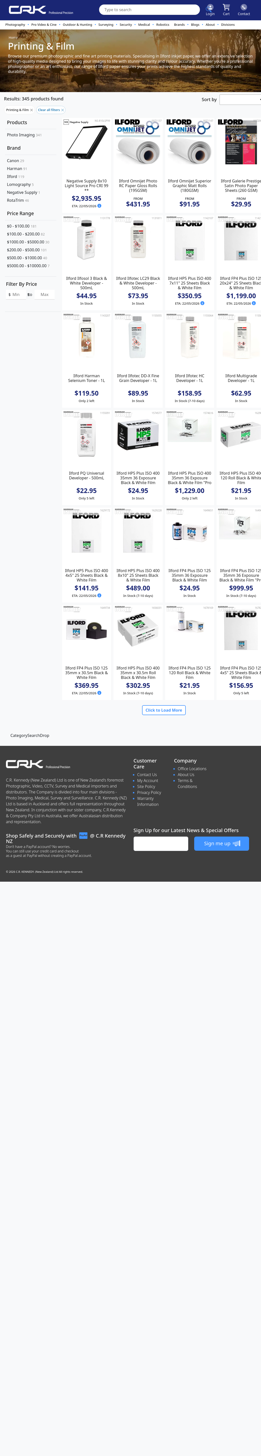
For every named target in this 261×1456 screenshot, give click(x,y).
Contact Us (147, 774)
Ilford (15, 176)
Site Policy (146, 786)
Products (17, 122)
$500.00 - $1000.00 (27, 258)
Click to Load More (164, 710)
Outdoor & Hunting (77, 24)
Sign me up (222, 843)
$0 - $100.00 (22, 226)
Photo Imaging (24, 135)
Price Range (20, 213)
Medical (144, 24)
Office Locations (192, 768)
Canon (15, 160)
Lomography (20, 184)
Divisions (228, 24)
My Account (147, 780)
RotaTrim (18, 200)
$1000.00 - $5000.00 (28, 242)
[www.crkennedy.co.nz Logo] (39, 10)
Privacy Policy (149, 792)
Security (126, 24)
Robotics (162, 24)
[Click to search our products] (208, 9)
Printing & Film (19, 110)
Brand (14, 148)
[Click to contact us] (244, 10)
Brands (179, 24)
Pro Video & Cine (44, 24)
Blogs (195, 24)
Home (13, 37)
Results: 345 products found (34, 99)
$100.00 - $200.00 (26, 234)
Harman (17, 168)
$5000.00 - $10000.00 (28, 265)
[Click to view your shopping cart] (226, 10)
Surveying (105, 24)
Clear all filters (51, 110)
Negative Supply (23, 192)
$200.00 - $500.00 (27, 250)
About (210, 24)
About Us (186, 774)
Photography (15, 24)
